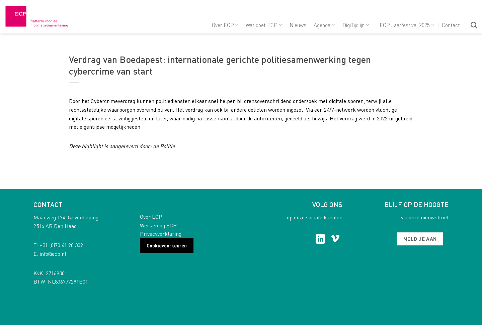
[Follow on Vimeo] (335, 239)
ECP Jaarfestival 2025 (407, 24)
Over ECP (225, 24)
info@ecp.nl (52, 253)
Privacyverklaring (160, 233)
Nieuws (298, 24)
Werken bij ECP (158, 225)
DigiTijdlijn (355, 24)
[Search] (474, 25)
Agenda (324, 24)
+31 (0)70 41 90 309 (61, 244)
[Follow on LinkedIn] (320, 239)
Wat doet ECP (264, 24)
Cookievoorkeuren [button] (167, 245)
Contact (451, 24)
